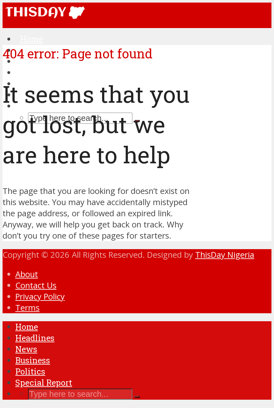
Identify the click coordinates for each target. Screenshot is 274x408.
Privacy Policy (40, 296)
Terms (27, 307)
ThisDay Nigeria (224, 254)
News (26, 349)
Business (32, 360)
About (26, 274)
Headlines (35, 337)
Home (26, 326)
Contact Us (35, 285)
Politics (30, 371)
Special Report (43, 382)
